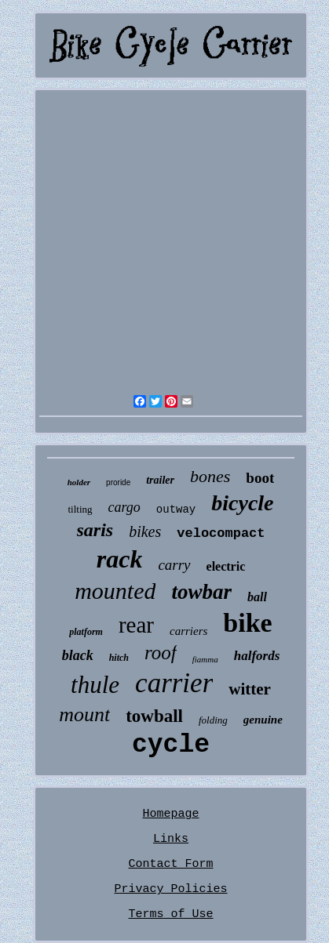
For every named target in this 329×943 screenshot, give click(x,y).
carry (174, 565)
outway (176, 509)
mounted (115, 591)
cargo (124, 507)
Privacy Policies (170, 889)
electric (226, 566)
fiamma (205, 659)
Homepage (170, 814)
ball (257, 597)
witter (249, 689)
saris (95, 530)
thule (95, 684)
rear (136, 624)
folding (213, 720)
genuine (263, 719)
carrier (174, 683)
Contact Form (170, 864)
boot (260, 478)
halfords (257, 655)
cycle (171, 745)
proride (118, 482)
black (77, 655)
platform (86, 631)
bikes (145, 531)
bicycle (242, 503)
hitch (119, 657)
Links (170, 839)
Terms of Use (170, 914)
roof (160, 652)
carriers (188, 631)
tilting (80, 509)
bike (247, 622)
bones (210, 476)
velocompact (221, 533)
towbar (201, 592)
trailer (160, 480)
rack (120, 559)
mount (84, 714)
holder (79, 482)
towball (154, 716)
